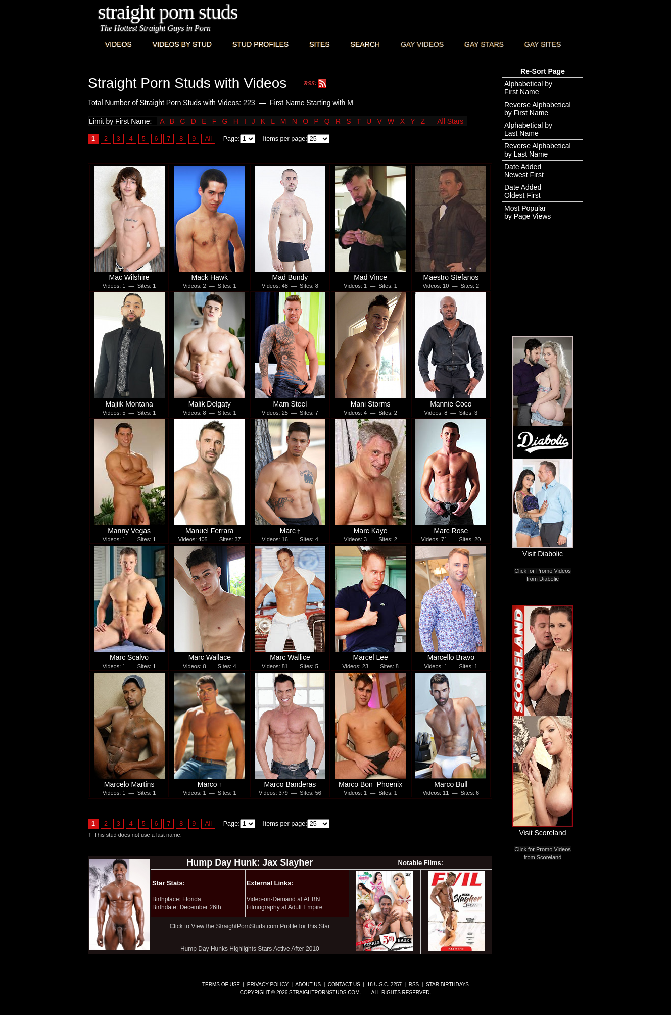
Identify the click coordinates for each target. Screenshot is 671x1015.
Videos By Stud (182, 44)
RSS (414, 984)
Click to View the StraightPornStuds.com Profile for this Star (250, 926)
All (208, 138)
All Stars (450, 121)
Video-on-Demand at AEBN (283, 899)
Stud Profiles (260, 44)
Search (365, 44)
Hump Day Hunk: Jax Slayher (249, 862)
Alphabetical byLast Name (528, 129)
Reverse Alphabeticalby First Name (537, 108)
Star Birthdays (447, 984)
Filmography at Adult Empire (285, 907)
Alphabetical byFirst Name (528, 88)
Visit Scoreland (542, 829)
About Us (308, 984)
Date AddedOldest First (522, 191)
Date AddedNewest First (524, 171)
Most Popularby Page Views (527, 212)
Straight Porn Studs (168, 12)
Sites (319, 44)
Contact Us (344, 984)
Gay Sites (542, 44)
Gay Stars (484, 44)
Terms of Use (221, 984)
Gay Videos (422, 44)
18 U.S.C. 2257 (384, 984)
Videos (118, 44)
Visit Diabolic (542, 550)
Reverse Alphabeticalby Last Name (537, 150)
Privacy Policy (268, 984)
